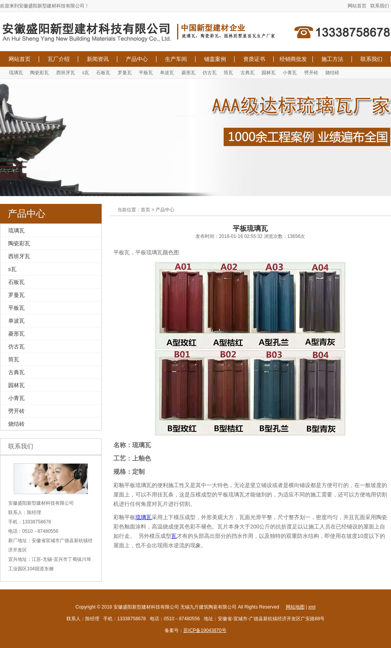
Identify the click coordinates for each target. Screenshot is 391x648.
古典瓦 (247, 72)
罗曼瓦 (125, 72)
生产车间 (176, 59)
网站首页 (357, 6)
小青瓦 (290, 72)
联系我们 (379, 6)
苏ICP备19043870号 (204, 630)
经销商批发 (293, 59)
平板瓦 (146, 72)
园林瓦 (269, 72)
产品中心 (137, 59)
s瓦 (85, 72)
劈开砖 (311, 72)
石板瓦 (103, 72)
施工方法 (332, 59)
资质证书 (254, 59)
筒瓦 (228, 72)
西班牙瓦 (65, 72)
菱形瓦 (188, 72)
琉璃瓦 (16, 72)
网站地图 (295, 607)
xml (312, 607)
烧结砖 (332, 72)
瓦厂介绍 (59, 59)
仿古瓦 (210, 72)
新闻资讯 (98, 59)
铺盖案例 (215, 59)
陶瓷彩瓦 (39, 72)
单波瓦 (167, 72)
